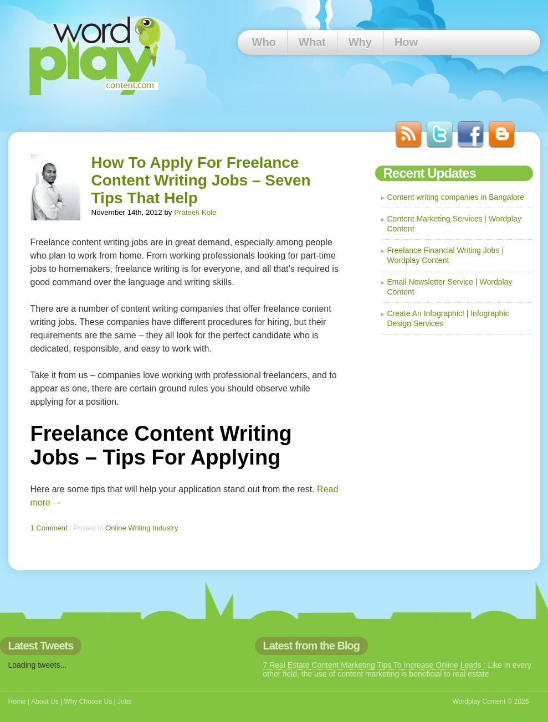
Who (264, 42)
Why (360, 42)
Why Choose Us (88, 701)
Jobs (124, 701)
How (406, 42)
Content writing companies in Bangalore (455, 197)
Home (17, 701)
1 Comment (49, 528)
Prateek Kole (195, 212)
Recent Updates (429, 173)
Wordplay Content (478, 701)
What (312, 42)
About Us (44, 701)
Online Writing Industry (141, 528)
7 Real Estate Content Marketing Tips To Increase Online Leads (373, 665)
